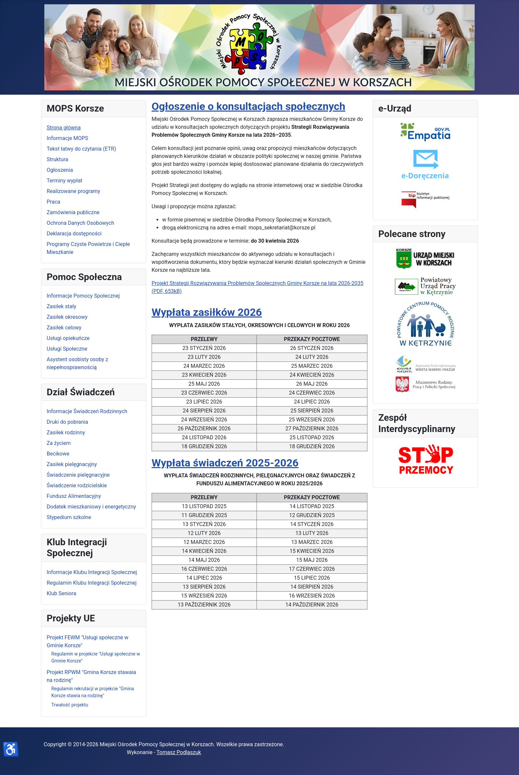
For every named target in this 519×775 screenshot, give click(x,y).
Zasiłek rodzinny (66, 432)
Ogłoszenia (60, 170)
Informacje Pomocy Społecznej (83, 296)
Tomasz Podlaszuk (179, 752)
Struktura (57, 159)
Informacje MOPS (67, 138)
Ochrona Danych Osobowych (80, 223)
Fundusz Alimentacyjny (74, 496)
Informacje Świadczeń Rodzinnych (87, 411)
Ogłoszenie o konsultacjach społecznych (248, 106)
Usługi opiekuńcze (68, 338)
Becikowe (58, 454)
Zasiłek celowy (64, 327)
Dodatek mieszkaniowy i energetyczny (91, 507)
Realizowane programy (73, 191)
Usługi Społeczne (67, 349)
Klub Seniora (61, 593)
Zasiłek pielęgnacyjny (72, 464)
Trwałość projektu (69, 704)
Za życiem (59, 443)
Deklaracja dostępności (74, 233)
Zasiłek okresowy (67, 317)
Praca (53, 202)
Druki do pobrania (67, 422)
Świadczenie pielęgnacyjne (78, 475)
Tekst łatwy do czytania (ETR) (81, 149)
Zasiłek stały (61, 306)
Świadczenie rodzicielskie (77, 485)
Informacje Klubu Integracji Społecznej (92, 572)
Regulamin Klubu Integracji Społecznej (92, 583)
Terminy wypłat (64, 180)
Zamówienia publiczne (73, 212)
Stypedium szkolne (69, 517)
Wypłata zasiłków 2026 (207, 312)
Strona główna (64, 127)
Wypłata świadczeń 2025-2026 (225, 463)
